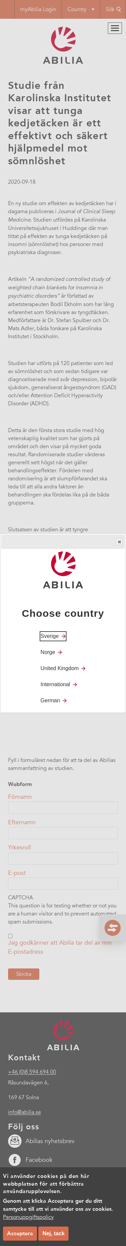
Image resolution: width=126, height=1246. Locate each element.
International (55, 684)
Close (119, 542)
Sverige (50, 636)
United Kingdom (60, 668)
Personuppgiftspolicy (28, 1217)
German (50, 700)
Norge (48, 652)
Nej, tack (53, 1233)
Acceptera (20, 1233)
